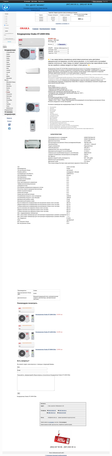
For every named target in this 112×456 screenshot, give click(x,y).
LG (7, 74)
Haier (7, 62)
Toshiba (8, 104)
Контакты (41, 1)
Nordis (8, 88)
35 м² (5, 19)
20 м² (5, 16)
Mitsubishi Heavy (10, 82)
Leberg (8, 70)
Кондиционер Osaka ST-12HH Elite (46, 332)
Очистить (9, 41)
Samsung (8, 96)
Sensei (8, 98)
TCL (7, 102)
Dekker (8, 56)
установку (51, 422)
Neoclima (8, 86)
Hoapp (8, 66)
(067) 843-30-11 (62, 410)
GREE (8, 60)
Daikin (8, 54)
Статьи (9, 121)
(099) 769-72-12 (51, 412)
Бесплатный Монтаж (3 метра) (8, 34)
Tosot (7, 106)
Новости (9, 118)
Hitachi (8, 64)
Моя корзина (97, 1)
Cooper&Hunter (10, 52)
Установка (27, 1)
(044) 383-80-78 (52, 410)
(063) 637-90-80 (62, 412)
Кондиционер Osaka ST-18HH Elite (46, 314)
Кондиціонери (10, 50)
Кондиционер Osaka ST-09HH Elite (46, 349)
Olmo (7, 90)
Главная (6, 1)
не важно (6, 25)
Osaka (8, 92)
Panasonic (9, 94)
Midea (8, 76)
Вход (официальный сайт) (56, 452)
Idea (7, 68)
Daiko (7, 58)
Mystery (8, 84)
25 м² (5, 18)
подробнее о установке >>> (62, 23)
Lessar (8, 72)
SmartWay (9, 100)
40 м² (5, 21)
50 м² (5, 23)
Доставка (34, 1)
